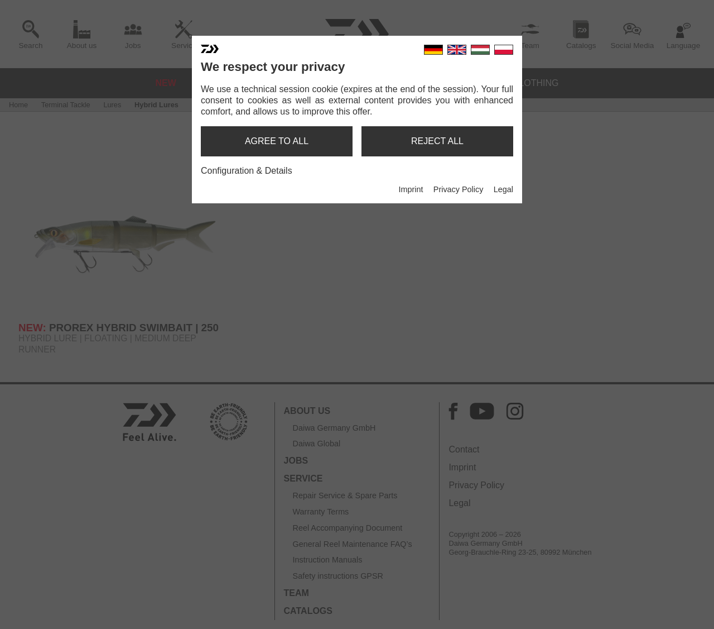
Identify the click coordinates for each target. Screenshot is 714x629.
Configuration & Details (246, 170)
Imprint (410, 189)
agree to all (276, 141)
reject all (437, 141)
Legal (503, 189)
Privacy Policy (458, 189)
